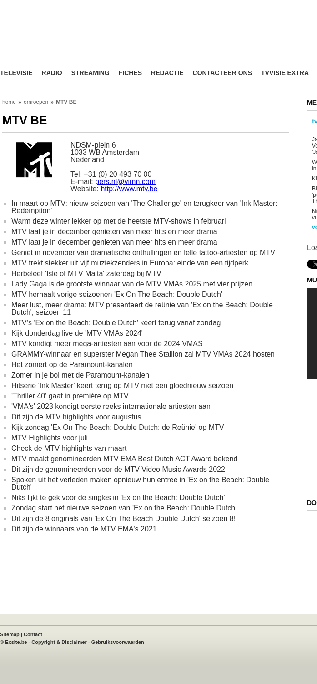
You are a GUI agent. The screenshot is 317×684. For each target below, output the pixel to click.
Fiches (130, 73)
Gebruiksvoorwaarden (117, 642)
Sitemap (10, 634)
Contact (33, 634)
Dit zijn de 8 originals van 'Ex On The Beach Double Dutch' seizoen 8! (123, 518)
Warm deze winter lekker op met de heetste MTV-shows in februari (118, 221)
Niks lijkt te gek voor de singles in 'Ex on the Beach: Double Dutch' (118, 497)
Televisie (16, 73)
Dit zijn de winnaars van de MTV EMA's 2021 (84, 529)
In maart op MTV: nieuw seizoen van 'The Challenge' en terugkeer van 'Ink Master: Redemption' (144, 206)
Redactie (167, 73)
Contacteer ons (222, 73)
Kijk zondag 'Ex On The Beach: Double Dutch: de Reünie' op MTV (117, 427)
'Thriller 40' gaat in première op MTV (70, 396)
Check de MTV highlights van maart (68, 448)
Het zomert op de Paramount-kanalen (72, 364)
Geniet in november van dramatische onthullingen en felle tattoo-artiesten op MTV (143, 252)
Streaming (90, 73)
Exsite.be (16, 642)
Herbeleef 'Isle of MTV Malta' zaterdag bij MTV (86, 273)
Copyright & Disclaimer (59, 642)
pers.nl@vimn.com (125, 181)
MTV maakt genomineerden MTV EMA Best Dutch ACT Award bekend (124, 459)
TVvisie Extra (285, 73)
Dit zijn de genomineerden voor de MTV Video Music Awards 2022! (119, 469)
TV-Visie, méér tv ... (72, 41)
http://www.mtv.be (129, 189)
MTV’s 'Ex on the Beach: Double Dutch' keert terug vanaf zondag (116, 323)
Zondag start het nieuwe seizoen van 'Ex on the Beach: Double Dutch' (123, 508)
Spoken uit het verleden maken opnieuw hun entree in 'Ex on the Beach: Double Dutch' (140, 483)
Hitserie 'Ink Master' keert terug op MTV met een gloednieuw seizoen (122, 385)
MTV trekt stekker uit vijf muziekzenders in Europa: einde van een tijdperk (129, 263)
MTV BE (66, 102)
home (9, 102)
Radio (52, 73)
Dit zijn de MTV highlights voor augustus (76, 417)
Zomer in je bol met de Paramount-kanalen (80, 375)
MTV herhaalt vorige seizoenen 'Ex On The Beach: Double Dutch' (116, 294)
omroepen (36, 102)
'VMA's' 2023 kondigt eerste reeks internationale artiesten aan (111, 406)
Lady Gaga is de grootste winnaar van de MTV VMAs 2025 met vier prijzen (131, 284)
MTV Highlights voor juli (49, 438)
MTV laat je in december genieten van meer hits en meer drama (114, 231)
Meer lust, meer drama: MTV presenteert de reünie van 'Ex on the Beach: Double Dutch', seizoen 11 (142, 308)
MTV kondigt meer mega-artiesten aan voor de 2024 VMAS (107, 343)
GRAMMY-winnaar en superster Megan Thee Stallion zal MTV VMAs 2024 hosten (143, 354)
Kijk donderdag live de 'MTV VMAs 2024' (77, 333)
